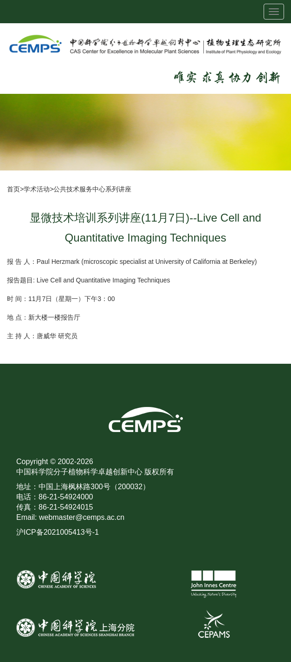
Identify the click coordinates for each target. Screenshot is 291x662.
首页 (13, 189)
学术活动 (37, 189)
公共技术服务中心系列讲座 (92, 189)
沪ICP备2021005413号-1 (57, 532)
